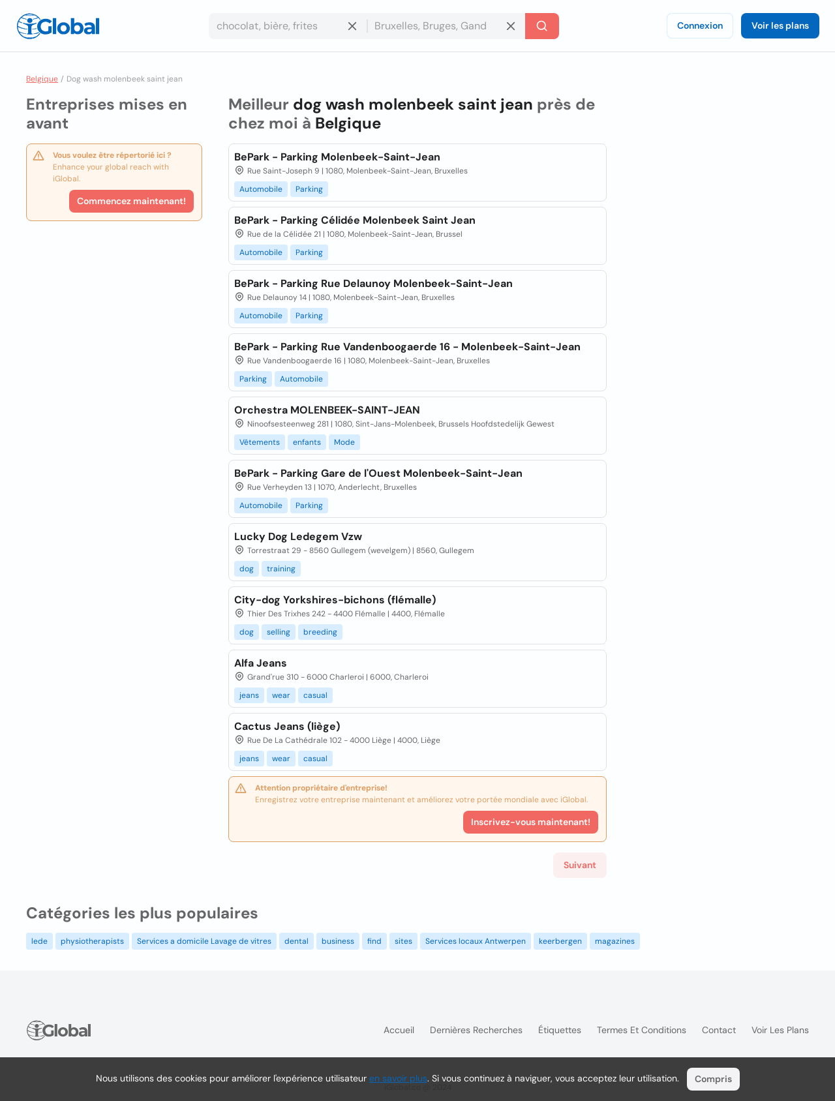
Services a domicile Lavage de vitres (204, 941)
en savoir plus (398, 1078)
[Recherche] (542, 26)
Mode (344, 442)
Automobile (260, 189)
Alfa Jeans (260, 663)
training (281, 569)
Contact (719, 1030)
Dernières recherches (476, 1030)
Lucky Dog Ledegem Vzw (298, 536)
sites (403, 941)
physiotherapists (92, 941)
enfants (307, 442)
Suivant (580, 865)
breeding (320, 632)
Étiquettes (559, 1030)
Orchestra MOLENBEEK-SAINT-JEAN (327, 410)
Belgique (42, 79)
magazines (615, 941)
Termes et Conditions (641, 1030)
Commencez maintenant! (131, 201)
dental (296, 941)
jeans (249, 695)
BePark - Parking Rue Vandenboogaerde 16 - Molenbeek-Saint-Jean (407, 347)
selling (278, 632)
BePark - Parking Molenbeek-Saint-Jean (337, 157)
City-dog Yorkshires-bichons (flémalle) (335, 600)
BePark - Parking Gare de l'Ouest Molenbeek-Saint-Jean (378, 473)
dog (246, 569)
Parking (309, 189)
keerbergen (560, 941)
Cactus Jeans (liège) (287, 726)
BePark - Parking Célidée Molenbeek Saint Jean (355, 220)
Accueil (399, 1030)
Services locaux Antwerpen (475, 941)
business (338, 941)
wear (281, 695)
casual (315, 695)
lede (39, 941)
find (374, 941)
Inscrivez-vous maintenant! (530, 822)
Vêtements (259, 442)
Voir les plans (780, 25)
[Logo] (58, 26)
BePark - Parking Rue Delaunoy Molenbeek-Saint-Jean (373, 283)
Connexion (700, 25)
